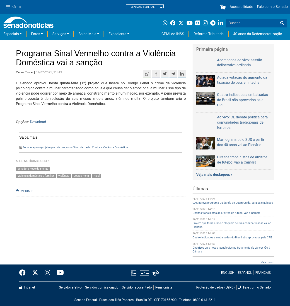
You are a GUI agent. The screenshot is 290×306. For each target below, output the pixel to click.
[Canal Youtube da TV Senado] (58, 273)
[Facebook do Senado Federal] (24, 273)
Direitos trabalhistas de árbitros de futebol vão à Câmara (227, 213)
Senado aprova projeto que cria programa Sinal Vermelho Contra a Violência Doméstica (75, 147)
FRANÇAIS (263, 273)
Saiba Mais (87, 34)
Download (38, 122)
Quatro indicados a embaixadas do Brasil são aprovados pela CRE (232, 237)
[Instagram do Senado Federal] (47, 273)
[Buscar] (282, 23)
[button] (224, 7)
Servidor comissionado (101, 287)
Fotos (35, 34)
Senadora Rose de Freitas (32, 169)
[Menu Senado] (14, 6)
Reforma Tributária (208, 34)
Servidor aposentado (137, 287)
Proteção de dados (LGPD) (215, 287)
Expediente (117, 34)
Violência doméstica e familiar (35, 176)
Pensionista (163, 287)
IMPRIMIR (24, 191)
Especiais (11, 34)
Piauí (97, 176)
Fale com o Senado (272, 7)
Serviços (59, 34)
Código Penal (81, 176)
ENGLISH (227, 273)
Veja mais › (267, 262)
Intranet (27, 287)
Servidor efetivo (70, 287)
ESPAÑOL (245, 273)
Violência (63, 176)
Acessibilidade (241, 7)
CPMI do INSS (173, 34)
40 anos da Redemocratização (257, 34)
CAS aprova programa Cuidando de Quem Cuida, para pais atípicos (233, 202)
